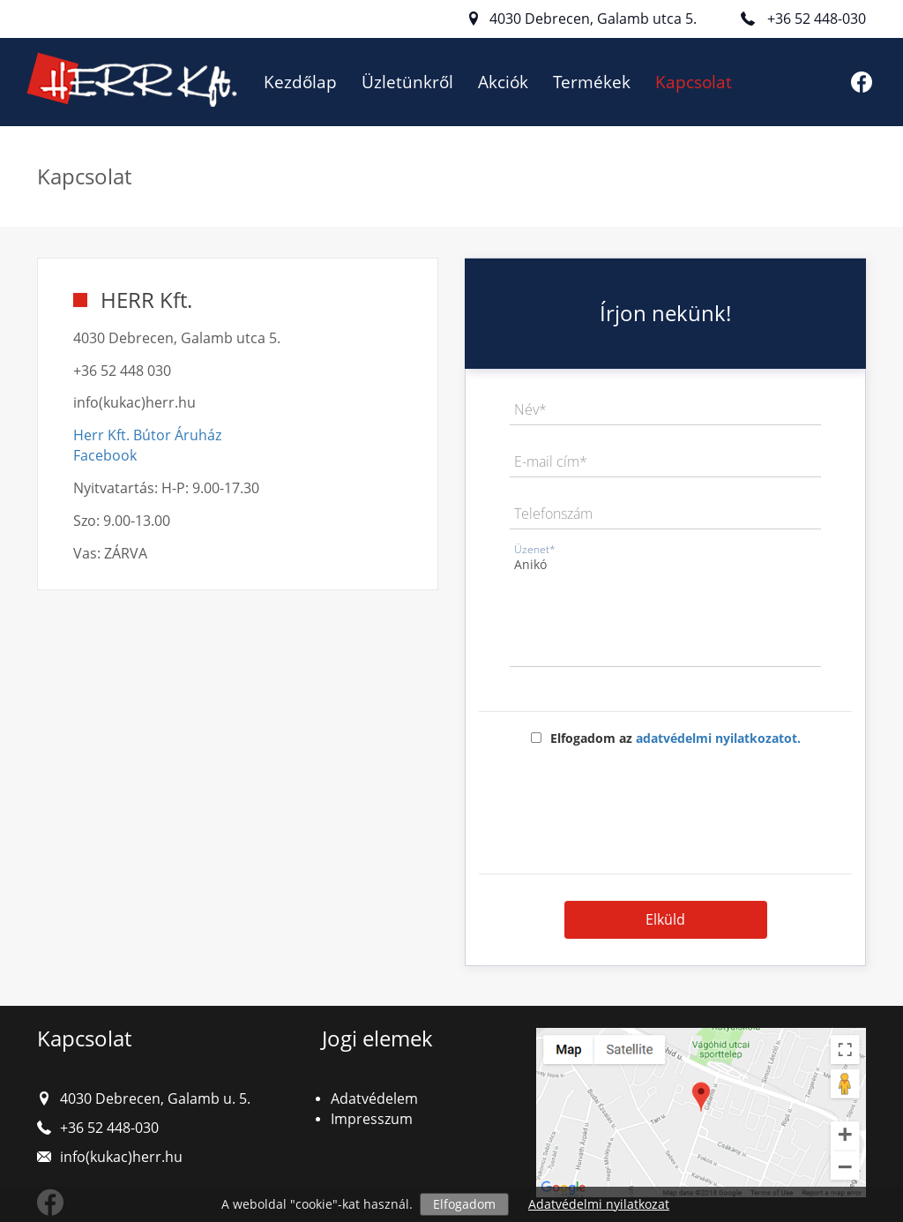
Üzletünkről (407, 82)
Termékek (592, 82)
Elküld (665, 919)
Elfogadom (464, 1204)
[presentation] (666, 803)
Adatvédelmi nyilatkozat (598, 1204)
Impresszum (372, 1118)
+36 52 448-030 (816, 18)
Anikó (665, 609)
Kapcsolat (693, 82)
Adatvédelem (374, 1098)
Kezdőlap (300, 82)
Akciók (503, 82)
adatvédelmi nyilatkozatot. (718, 738)
